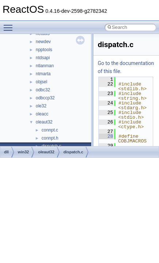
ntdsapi (43, 57)
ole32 (41, 105)
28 (106, 136)
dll (6, 152)
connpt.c (50, 130)
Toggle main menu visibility (10, 24)
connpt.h (50, 138)
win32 (23, 152)
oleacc (42, 114)
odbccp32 (45, 97)
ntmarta (43, 73)
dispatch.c (73, 152)
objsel (41, 81)
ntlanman (45, 65)
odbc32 (43, 89)
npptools (44, 49)
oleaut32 (44, 122)
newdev (43, 41)
